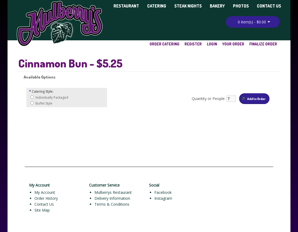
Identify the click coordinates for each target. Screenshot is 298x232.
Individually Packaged (52, 97)
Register (193, 44)
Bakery (217, 6)
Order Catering (164, 44)
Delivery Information (112, 198)
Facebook (163, 192)
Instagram (163, 198)
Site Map (42, 210)
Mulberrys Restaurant (113, 192)
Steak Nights (188, 6)
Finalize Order (263, 44)
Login (212, 44)
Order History (46, 198)
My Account (44, 192)
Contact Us (269, 6)
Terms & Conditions (111, 204)
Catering (156, 6)
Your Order (233, 44)
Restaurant (126, 6)
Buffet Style (44, 103)
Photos (241, 6)
